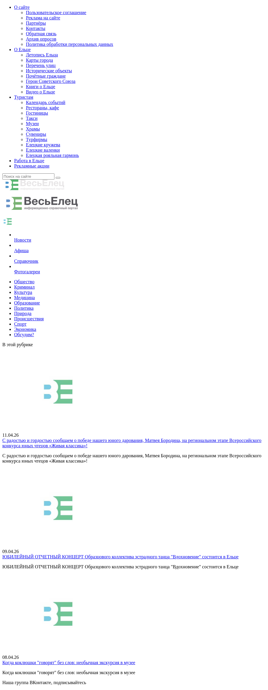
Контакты (35, 28)
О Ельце (22, 49)
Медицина (24, 297)
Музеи (32, 123)
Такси (32, 118)
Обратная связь (41, 33)
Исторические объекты (49, 70)
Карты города (39, 60)
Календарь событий (45, 102)
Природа (22, 313)
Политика (24, 308)
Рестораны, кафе (42, 107)
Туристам (23, 97)
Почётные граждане (46, 75)
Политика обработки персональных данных (69, 44)
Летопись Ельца (42, 54)
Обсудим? (24, 334)
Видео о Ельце (40, 91)
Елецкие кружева (43, 144)
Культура (23, 292)
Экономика (25, 329)
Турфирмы (36, 139)
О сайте (22, 7)
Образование (27, 302)
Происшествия (29, 318)
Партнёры (36, 23)
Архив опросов (41, 38)
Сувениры (36, 134)
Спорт (20, 323)
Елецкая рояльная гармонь (52, 155)
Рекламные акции (31, 165)
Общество (24, 281)
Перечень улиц (41, 65)
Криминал (24, 286)
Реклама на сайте (43, 17)
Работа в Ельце (29, 160)
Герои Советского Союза (50, 81)
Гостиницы (37, 112)
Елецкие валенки (43, 150)
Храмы (33, 128)
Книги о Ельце (40, 86)
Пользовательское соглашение (56, 12)
